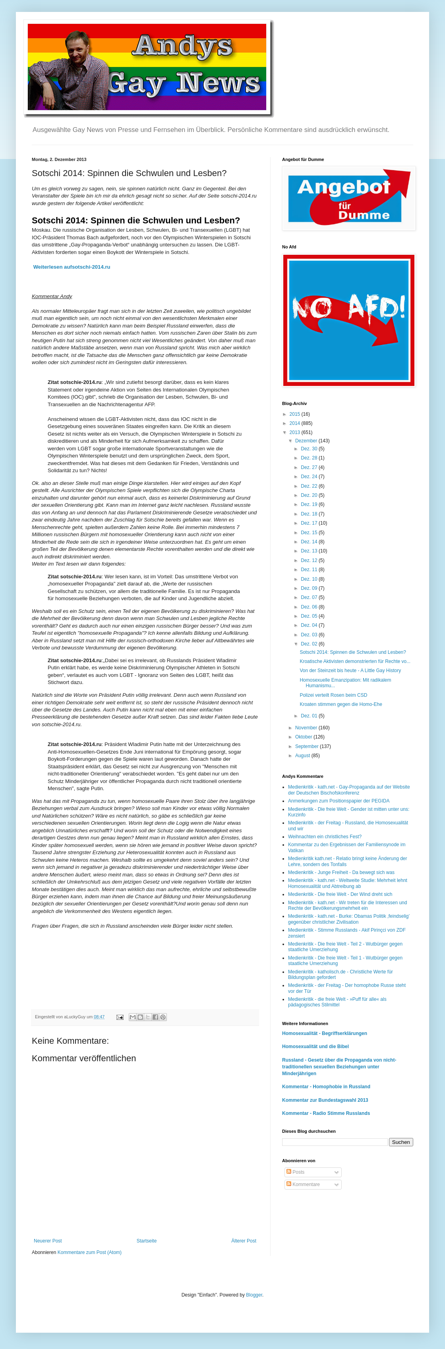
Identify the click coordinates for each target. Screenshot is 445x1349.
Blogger (254, 1295)
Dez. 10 (310, 579)
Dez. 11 (310, 569)
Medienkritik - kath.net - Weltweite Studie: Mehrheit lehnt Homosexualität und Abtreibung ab (347, 883)
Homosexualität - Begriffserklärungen (324, 1033)
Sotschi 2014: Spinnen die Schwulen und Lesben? (353, 652)
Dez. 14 (310, 542)
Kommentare (303, 1184)
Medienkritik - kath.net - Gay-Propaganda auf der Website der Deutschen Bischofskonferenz (349, 789)
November (307, 728)
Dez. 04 (310, 625)
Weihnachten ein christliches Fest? (325, 836)
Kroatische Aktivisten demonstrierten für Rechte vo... (355, 661)
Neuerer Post (48, 1241)
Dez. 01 (310, 716)
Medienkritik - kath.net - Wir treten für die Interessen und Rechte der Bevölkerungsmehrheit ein (347, 905)
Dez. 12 (310, 560)
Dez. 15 (310, 532)
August (303, 755)
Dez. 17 (310, 523)
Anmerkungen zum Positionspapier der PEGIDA (338, 801)
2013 (296, 432)
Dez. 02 (310, 644)
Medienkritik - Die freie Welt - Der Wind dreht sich (340, 894)
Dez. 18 (310, 514)
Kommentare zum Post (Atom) (90, 1252)
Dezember (307, 441)
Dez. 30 (310, 449)
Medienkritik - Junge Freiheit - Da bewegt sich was (341, 872)
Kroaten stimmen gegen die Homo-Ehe (341, 704)
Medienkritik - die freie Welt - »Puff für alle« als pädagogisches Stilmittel (337, 1002)
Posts (295, 1172)
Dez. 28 (310, 458)
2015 (296, 414)
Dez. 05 (310, 616)
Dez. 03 (310, 635)
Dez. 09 (310, 588)
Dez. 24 (310, 476)
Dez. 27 (310, 467)
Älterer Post (243, 1241)
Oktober (304, 737)
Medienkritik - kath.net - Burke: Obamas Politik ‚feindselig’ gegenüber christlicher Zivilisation (349, 919)
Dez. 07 (310, 597)
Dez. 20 (310, 495)
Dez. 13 (310, 551)
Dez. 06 (310, 607)
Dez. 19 (310, 504)
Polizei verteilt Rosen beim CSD (333, 695)
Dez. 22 (310, 486)
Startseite (147, 1241)
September (307, 746)
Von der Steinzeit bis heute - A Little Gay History (350, 670)
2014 (296, 423)
